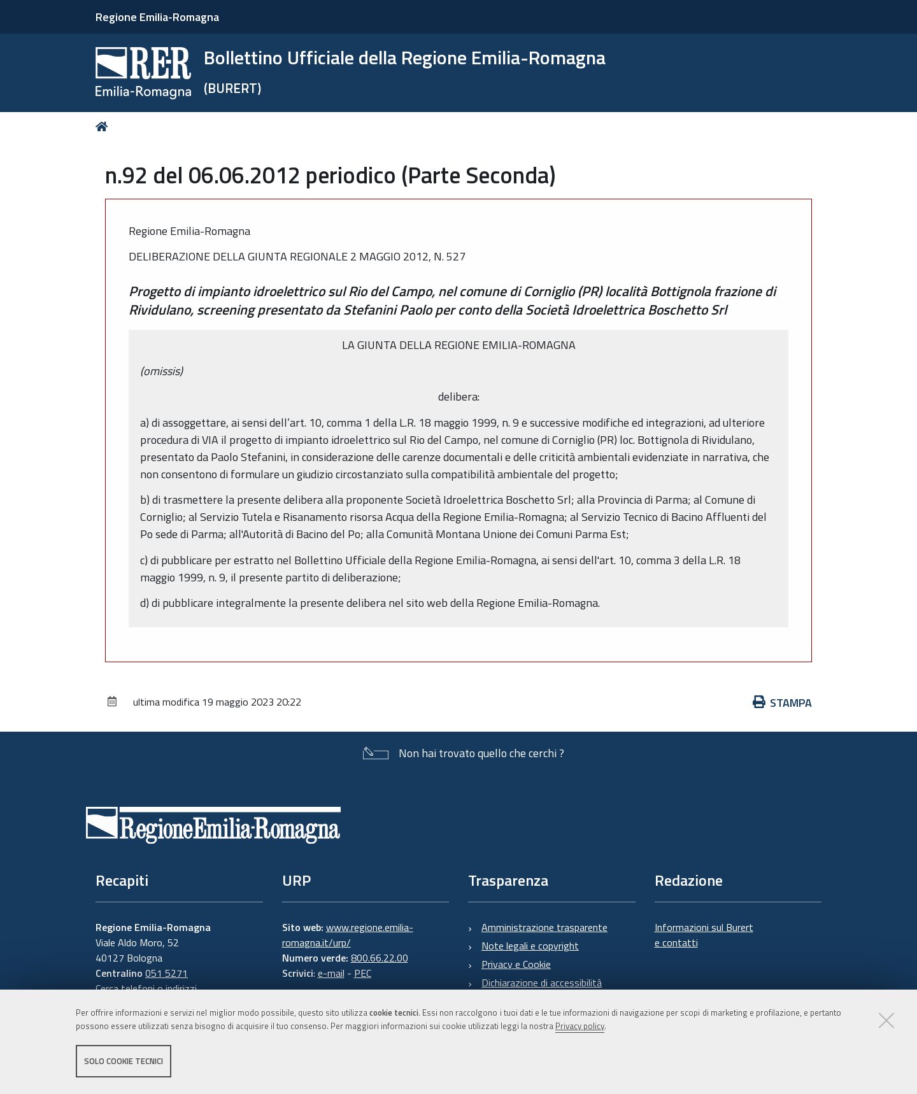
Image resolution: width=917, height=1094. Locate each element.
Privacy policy (579, 1025)
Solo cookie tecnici (123, 1061)
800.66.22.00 (379, 957)
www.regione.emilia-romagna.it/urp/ (347, 935)
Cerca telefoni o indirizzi (146, 988)
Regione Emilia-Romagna (157, 16)
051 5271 (166, 973)
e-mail (331, 973)
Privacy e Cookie (516, 964)
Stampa (783, 702)
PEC (362, 973)
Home (104, 126)
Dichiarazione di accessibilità (541, 982)
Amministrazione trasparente (544, 927)
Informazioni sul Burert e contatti (704, 935)
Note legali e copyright (530, 945)
